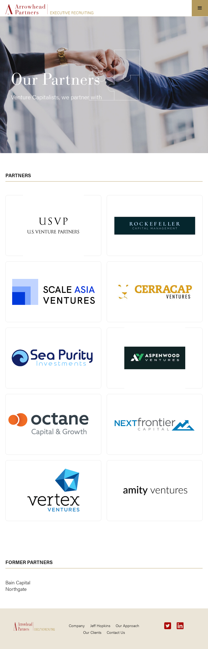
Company (77, 625)
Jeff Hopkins (100, 625)
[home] (49, 7)
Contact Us (116, 632)
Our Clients (92, 632)
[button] (200, 8)
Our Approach (127, 625)
